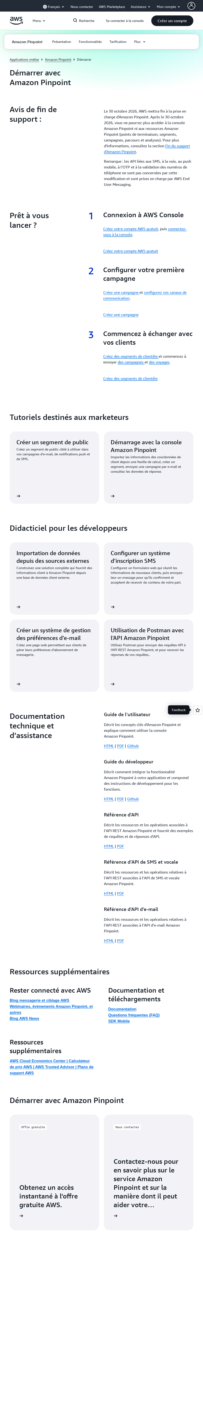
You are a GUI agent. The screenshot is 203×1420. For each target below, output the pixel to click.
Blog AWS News (24, 935)
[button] (172, 20)
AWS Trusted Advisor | (56, 984)
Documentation (122, 926)
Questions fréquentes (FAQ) (134, 932)
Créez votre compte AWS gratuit (130, 228)
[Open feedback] (197, 710)
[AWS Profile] (191, 6)
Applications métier (24, 59)
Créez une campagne (121, 292)
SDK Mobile (119, 938)
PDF (120, 745)
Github (133, 745)
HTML (109, 745)
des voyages (159, 362)
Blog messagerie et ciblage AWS (39, 917)
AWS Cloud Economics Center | (39, 978)
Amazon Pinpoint (58, 59)
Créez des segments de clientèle (131, 356)
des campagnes (131, 362)
